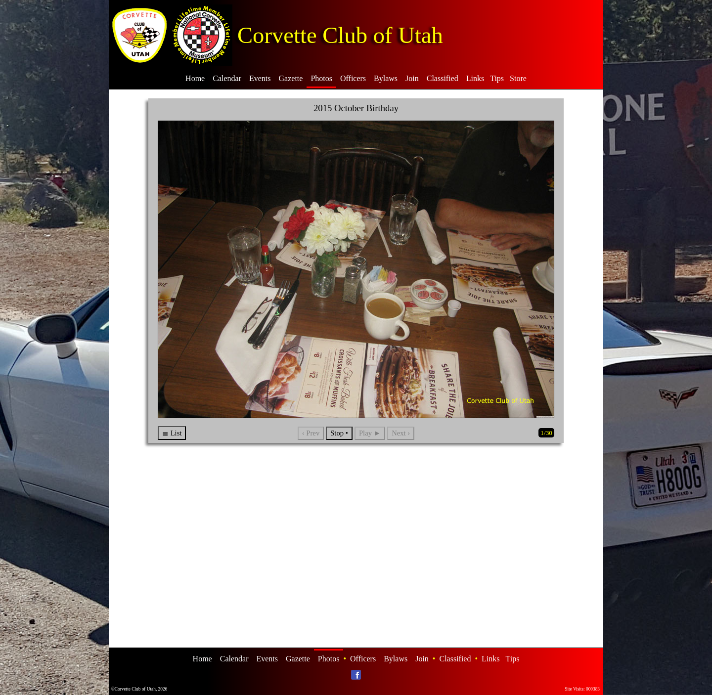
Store (518, 78)
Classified (442, 78)
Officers (353, 78)
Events (260, 78)
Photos (321, 78)
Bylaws (386, 78)
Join (412, 78)
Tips (497, 78)
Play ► (370, 433)
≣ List (171, 433)
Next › (401, 433)
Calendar (227, 78)
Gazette (291, 78)
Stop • (339, 433)
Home (195, 78)
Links (475, 78)
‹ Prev (310, 433)
